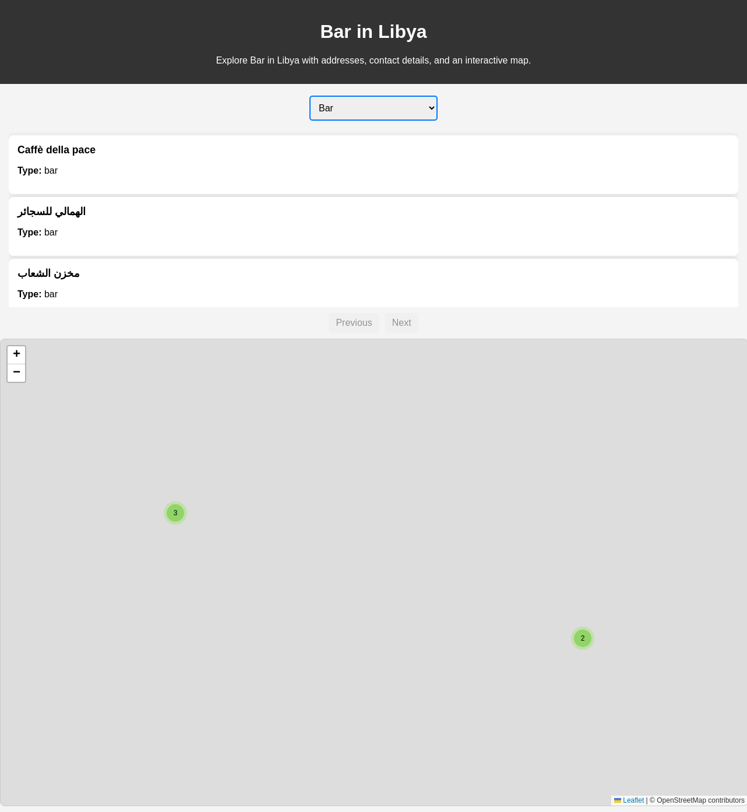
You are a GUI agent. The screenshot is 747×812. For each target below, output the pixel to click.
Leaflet (629, 800)
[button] (582, 638)
